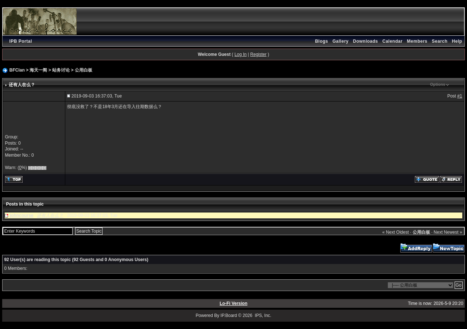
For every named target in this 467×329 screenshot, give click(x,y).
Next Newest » (448, 232)
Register (258, 54)
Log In (241, 54)
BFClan (17, 70)
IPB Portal (20, 41)
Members (417, 41)
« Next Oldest (395, 232)
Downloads (365, 41)
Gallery (340, 41)
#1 (459, 96)
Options (437, 84)
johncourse (22, 215)
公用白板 (83, 70)
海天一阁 (38, 70)
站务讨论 (61, 70)
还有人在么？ (50, 215)
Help (457, 41)
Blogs (321, 41)
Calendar (392, 41)
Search (440, 41)
